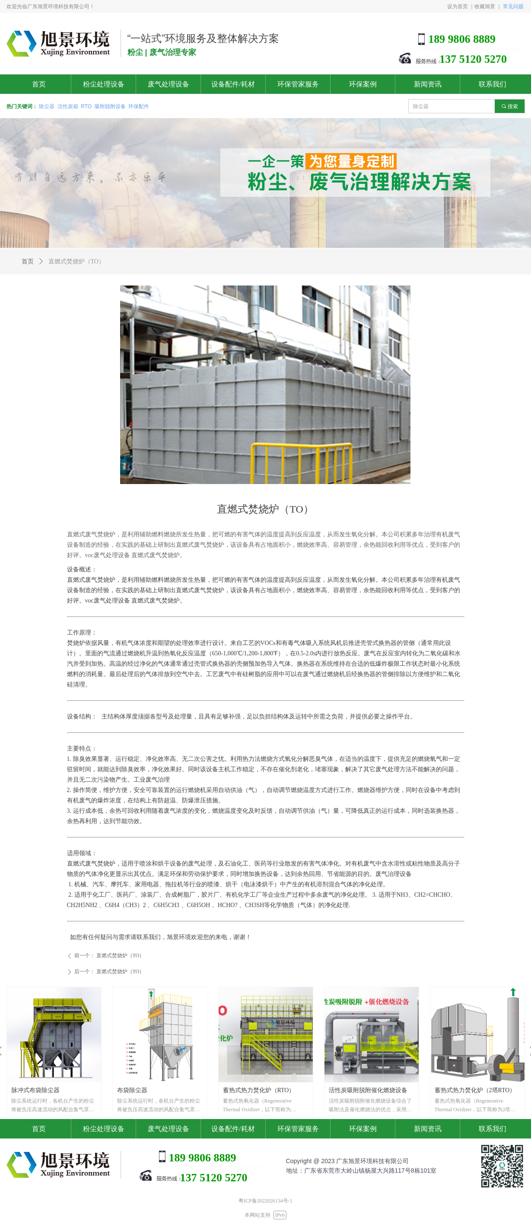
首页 (28, 261)
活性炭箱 (67, 106)
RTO (86, 106)
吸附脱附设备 (110, 106)
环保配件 (138, 106)
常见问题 (513, 6)
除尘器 (46, 106)
